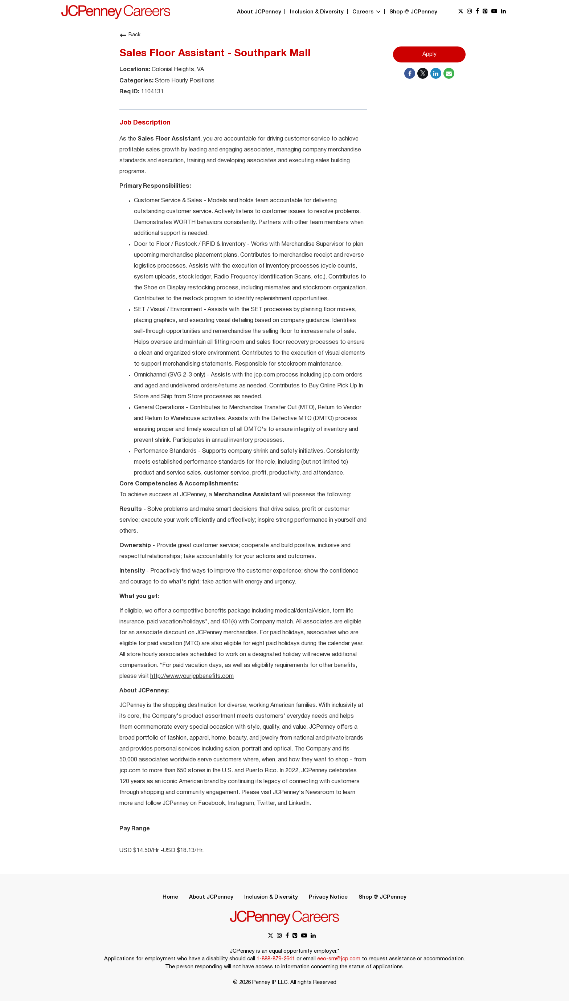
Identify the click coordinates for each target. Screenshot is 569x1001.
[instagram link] (469, 12)
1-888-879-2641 (276, 958)
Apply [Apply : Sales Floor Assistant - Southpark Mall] (429, 54)
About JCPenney (259, 12)
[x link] (460, 12)
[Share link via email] (448, 73)
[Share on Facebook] (409, 73)
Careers (366, 12)
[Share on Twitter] (422, 73)
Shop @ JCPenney (413, 12)
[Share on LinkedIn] (435, 73)
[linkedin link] (503, 12)
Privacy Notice (328, 897)
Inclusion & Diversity (317, 12)
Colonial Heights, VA (177, 69)
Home (170, 897)
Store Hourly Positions (183, 81)
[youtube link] (494, 12)
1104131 (151, 91)
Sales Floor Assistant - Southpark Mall (215, 53)
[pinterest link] (485, 12)
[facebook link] (477, 12)
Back (129, 35)
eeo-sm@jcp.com (338, 958)
